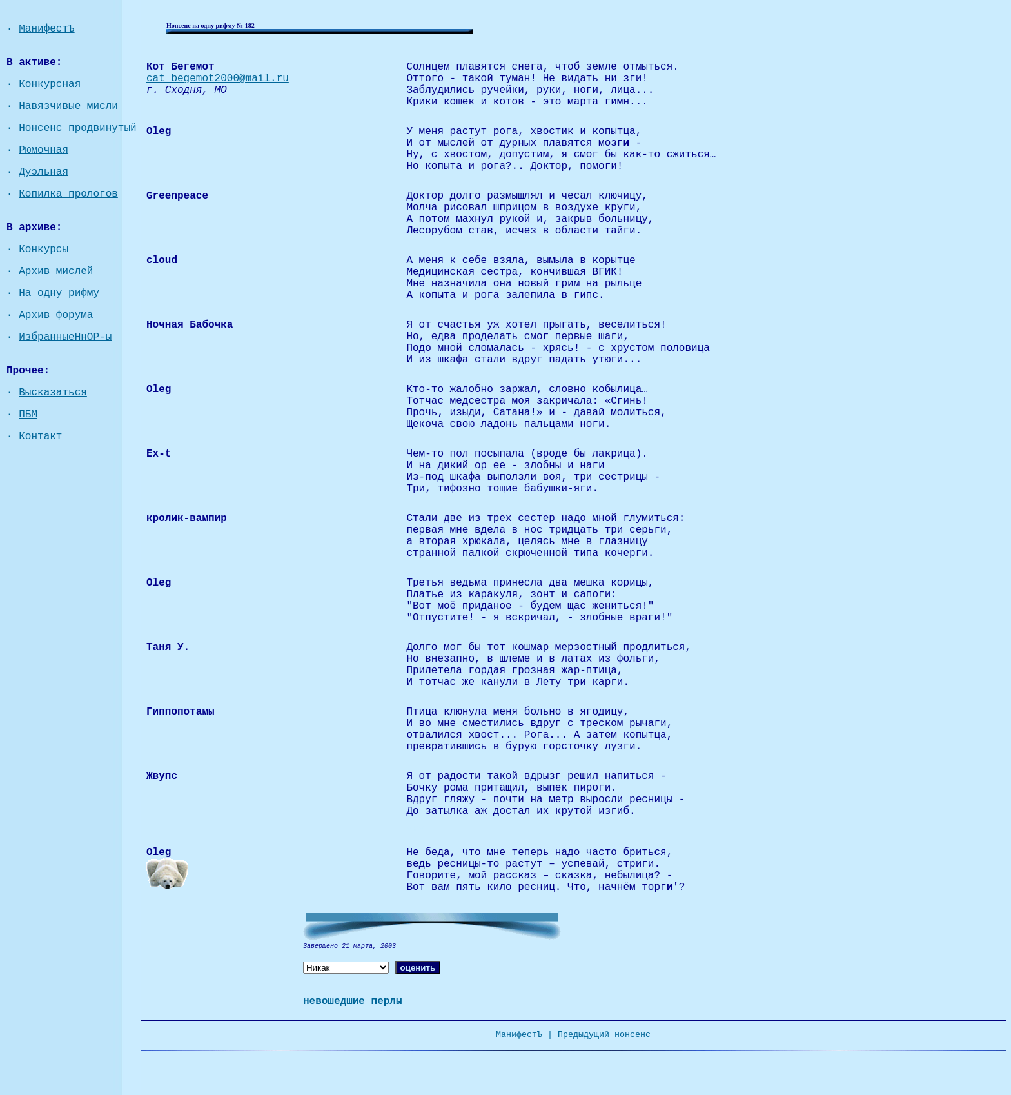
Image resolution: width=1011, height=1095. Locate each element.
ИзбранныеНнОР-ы (65, 337)
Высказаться (53, 393)
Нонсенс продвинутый (77, 128)
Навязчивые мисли (68, 106)
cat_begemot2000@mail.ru (217, 78)
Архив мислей (56, 271)
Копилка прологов (68, 194)
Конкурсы (43, 249)
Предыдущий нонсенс (604, 1035)
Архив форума (56, 315)
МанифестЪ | (524, 1035)
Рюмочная (43, 150)
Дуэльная (43, 172)
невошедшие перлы (352, 1001)
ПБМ (28, 414)
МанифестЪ (46, 29)
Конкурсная (50, 84)
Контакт (40, 436)
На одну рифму (59, 293)
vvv (415, 829)
